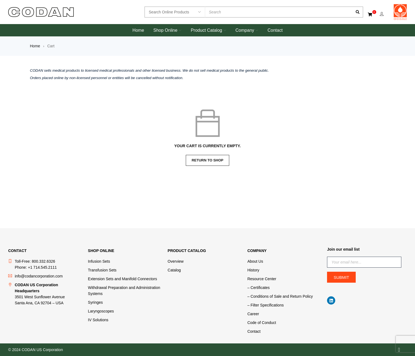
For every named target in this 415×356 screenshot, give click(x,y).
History (253, 270)
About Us (255, 261)
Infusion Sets (99, 261)
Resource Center (261, 279)
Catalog (174, 270)
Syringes (95, 302)
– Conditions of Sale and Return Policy (280, 296)
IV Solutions (98, 320)
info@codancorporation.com (39, 276)
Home (35, 46)
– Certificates (258, 287)
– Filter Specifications (265, 305)
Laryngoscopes (101, 311)
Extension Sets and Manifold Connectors (122, 279)
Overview (176, 261)
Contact (253, 331)
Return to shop (207, 160)
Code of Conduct (261, 322)
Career (253, 314)
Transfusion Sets (102, 270)
